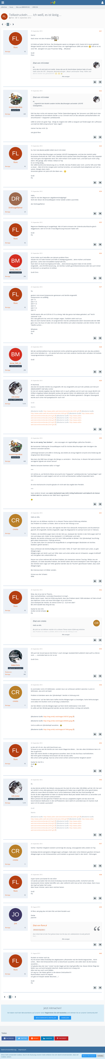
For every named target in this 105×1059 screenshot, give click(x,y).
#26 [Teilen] (100, 253)
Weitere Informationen (89, 1056)
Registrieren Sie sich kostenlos (56, 1013)
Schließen (100, 1056)
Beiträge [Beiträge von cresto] (7, 533)
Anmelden (65, 1018)
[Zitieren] (100, 82)
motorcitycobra (40, 930)
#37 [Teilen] (100, 844)
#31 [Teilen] (100, 513)
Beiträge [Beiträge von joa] (7, 927)
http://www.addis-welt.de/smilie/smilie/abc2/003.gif (48, 413)
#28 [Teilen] (100, 347)
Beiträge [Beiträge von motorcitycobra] (7, 114)
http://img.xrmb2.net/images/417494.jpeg (57, 729)
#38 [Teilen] (100, 875)
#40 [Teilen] (100, 953)
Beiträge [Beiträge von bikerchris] (7, 674)
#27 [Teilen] (100, 287)
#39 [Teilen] (100, 907)
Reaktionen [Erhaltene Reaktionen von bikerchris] (8, 672)
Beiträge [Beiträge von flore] (7, 51)
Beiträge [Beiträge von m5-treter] (7, 404)
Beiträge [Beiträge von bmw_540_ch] (7, 276)
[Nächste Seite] (13, 24)
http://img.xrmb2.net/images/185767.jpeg (57, 716)
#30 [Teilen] (100, 438)
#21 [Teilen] (100, 31)
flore (12, 18)
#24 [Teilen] (100, 191)
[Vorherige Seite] (2, 24)
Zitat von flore (39, 925)
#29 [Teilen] (100, 381)
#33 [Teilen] (100, 649)
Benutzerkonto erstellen (46, 1018)
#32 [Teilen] (100, 590)
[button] (3, 2)
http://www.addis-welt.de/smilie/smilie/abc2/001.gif (61, 411)
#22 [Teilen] (100, 91)
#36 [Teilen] (100, 780)
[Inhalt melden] (94, 82)
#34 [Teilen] (100, 685)
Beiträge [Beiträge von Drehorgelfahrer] (7, 212)
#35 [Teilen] (100, 743)
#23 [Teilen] (100, 146)
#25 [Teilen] (100, 222)
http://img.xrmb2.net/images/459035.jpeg (57, 721)
